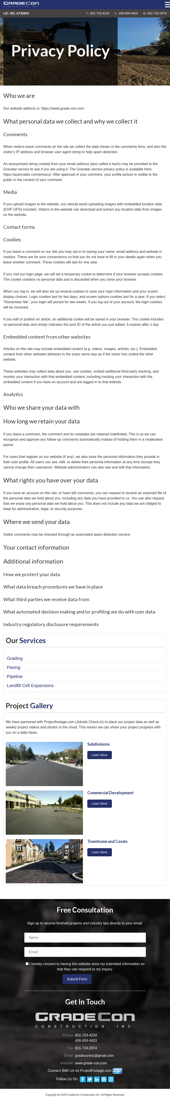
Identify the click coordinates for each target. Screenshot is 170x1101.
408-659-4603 (128, 13)
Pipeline (15, 676)
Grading (15, 658)
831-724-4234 (99, 13)
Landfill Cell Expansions (30, 685)
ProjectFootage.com (101, 1070)
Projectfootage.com (59, 722)
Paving (13, 667)
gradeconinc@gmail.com (94, 1055)
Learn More (100, 755)
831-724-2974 (157, 13)
